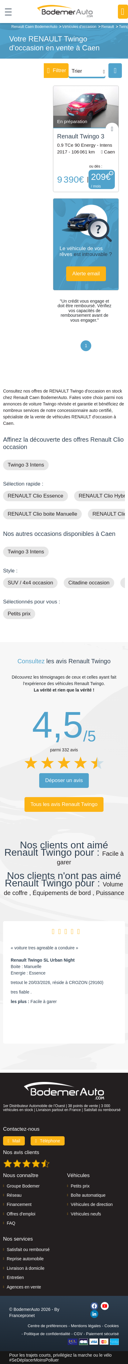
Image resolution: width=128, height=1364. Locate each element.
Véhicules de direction (92, 1204)
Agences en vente (24, 1287)
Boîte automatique (88, 1195)
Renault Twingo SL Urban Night (43, 960)
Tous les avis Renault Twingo (64, 804)
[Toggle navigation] (6, 11)
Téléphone (47, 1140)
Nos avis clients (21, 1152)
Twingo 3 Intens (26, 465)
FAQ (11, 1223)
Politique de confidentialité (47, 1333)
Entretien (15, 1277)
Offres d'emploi (21, 1213)
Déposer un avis (64, 780)
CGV (78, 1333)
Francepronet (22, 1315)
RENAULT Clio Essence (35, 496)
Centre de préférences (47, 1325)
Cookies (111, 1325)
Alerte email (86, 274)
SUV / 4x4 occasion (30, 583)
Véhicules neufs (86, 1213)
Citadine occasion (88, 583)
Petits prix (19, 614)
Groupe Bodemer (23, 1186)
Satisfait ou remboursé (28, 1249)
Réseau (14, 1195)
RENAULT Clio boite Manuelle (42, 514)
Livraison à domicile (25, 1268)
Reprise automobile (25, 1258)
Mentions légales (86, 1325)
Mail (14, 1140)
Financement (19, 1204)
